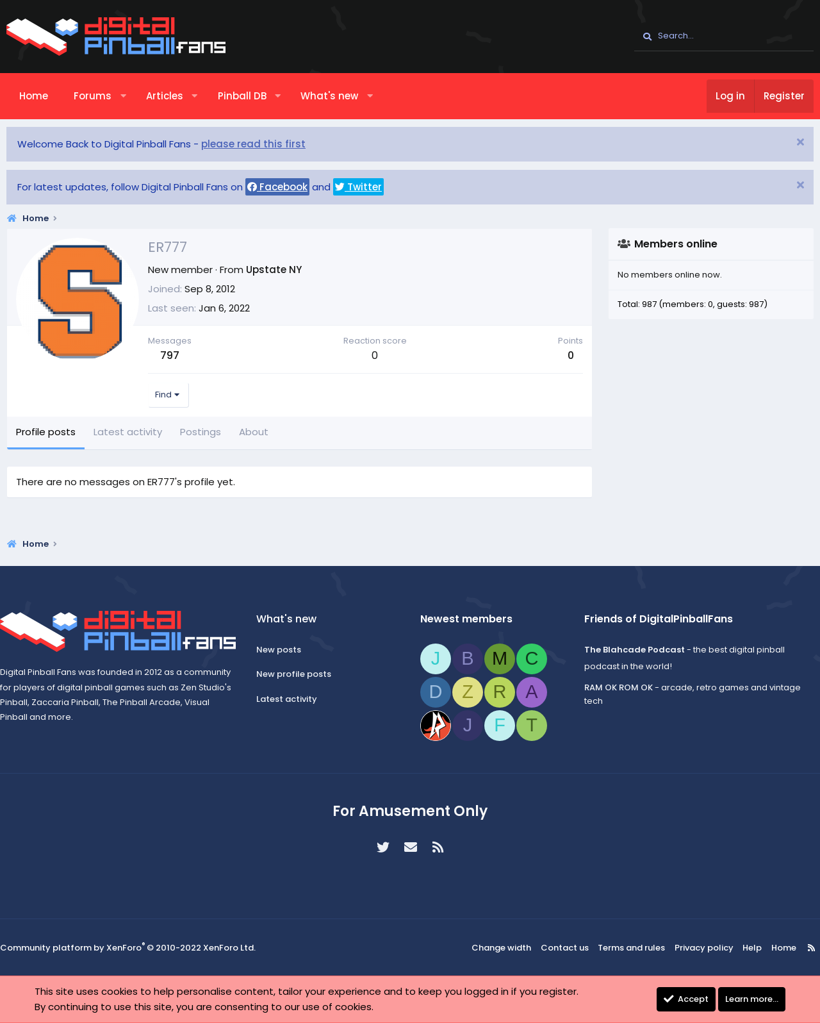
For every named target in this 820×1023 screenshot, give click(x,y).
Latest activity (290, 699)
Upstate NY (274, 269)
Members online (676, 244)
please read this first (253, 144)
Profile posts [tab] (46, 431)
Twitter (358, 187)
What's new (329, 96)
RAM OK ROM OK (614, 687)
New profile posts (297, 674)
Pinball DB (242, 96)
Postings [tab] (200, 431)
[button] (123, 96)
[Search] (724, 36)
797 (169, 355)
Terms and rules (634, 947)
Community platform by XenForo (127, 948)
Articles (164, 96)
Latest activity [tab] (128, 431)
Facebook (277, 187)
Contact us (570, 947)
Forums (92, 96)
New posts (282, 650)
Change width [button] (510, 947)
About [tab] (253, 431)
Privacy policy (701, 947)
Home (33, 96)
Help (744, 947)
